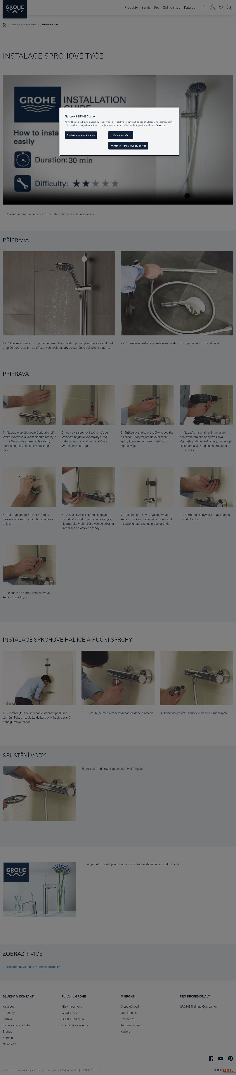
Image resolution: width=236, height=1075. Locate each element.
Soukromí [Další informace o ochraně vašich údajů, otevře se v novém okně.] (160, 125)
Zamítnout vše (120, 135)
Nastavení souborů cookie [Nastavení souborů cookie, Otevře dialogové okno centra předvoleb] (81, 135)
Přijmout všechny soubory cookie (128, 146)
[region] (119, 132)
